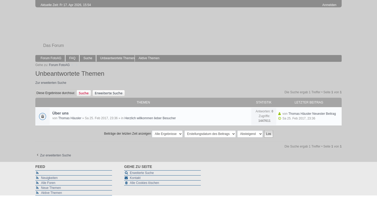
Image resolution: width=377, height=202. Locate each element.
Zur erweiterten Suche (50, 83)
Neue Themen (51, 188)
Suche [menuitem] (87, 58)
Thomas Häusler (69, 118)
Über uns (60, 113)
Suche (84, 93)
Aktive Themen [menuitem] (148, 58)
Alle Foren (48, 183)
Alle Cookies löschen (144, 183)
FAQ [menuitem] (72, 58)
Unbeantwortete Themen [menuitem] (117, 58)
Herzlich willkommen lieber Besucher (150, 118)
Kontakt (135, 178)
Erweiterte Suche (109, 93)
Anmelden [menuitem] (329, 5)
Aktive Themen (51, 193)
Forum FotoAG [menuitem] (51, 58)
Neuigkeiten (49, 178)
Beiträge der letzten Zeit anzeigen (143, 134)
